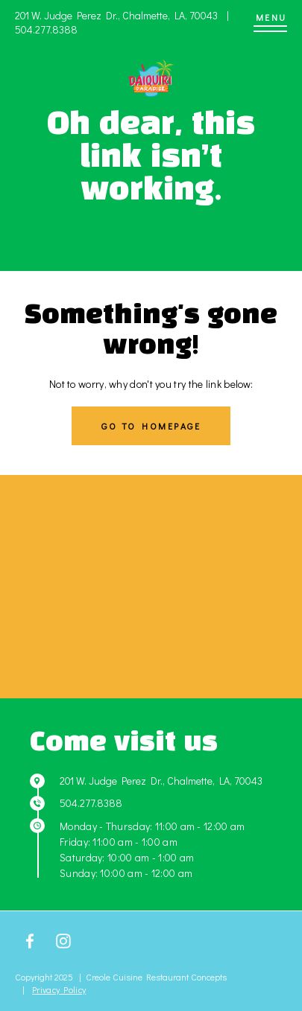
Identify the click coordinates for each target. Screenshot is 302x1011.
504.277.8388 (46, 29)
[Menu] (270, 22)
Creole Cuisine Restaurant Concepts (156, 977)
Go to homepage (151, 426)
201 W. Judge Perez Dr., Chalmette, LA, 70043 (117, 15)
